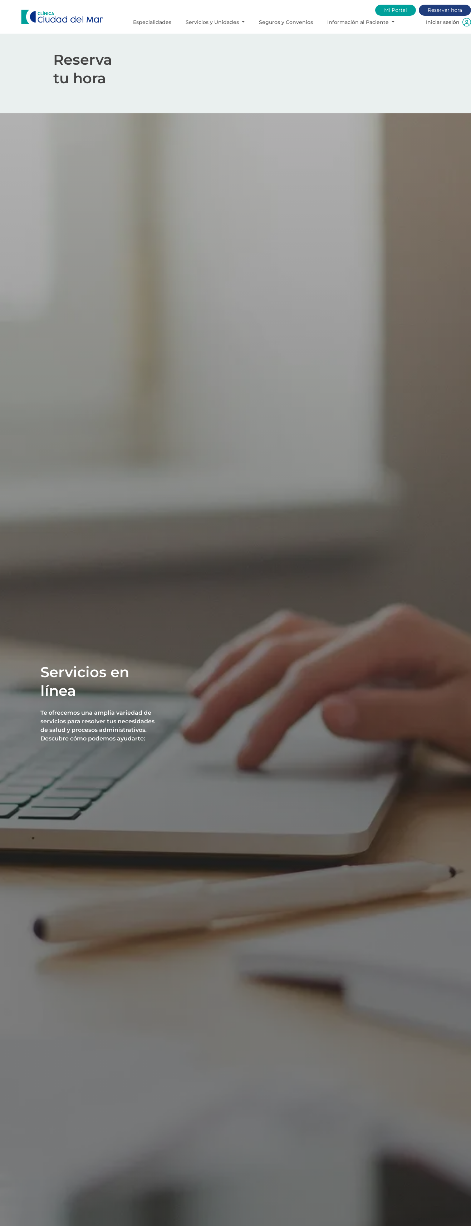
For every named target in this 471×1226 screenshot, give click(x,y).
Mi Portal (395, 10)
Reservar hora (445, 10)
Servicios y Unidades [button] (213, 22)
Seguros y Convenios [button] (286, 22)
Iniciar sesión (448, 22)
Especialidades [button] (152, 22)
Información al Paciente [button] (358, 22)
